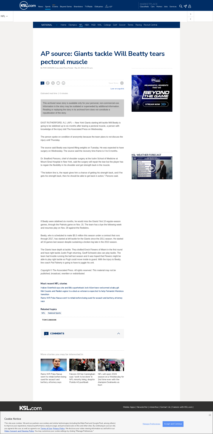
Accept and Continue (173, 424)
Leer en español (117, 89)
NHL (100, 24)
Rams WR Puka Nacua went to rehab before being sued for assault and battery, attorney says (53, 378)
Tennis (130, 24)
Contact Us (165, 407)
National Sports (54, 313)
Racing (139, 24)
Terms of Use (46, 428)
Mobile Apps (129, 407)
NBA (87, 24)
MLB (93, 24)
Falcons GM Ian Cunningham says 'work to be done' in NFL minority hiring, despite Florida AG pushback (82, 378)
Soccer (122, 24)
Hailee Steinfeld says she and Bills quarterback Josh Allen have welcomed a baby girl (80, 287)
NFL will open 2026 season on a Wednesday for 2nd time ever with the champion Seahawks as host (111, 379)
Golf (115, 24)
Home (63, 24)
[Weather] (109, 7)
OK (210, 415)
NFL (81, 24)
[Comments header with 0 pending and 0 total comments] (82, 333)
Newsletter (142, 407)
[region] (106, 422)
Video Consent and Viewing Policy (19, 431)
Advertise (153, 407)
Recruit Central (150, 24)
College (107, 24)
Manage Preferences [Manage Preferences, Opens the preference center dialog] (151, 424)
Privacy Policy (59, 428)
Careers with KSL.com (182, 407)
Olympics (72, 24)
